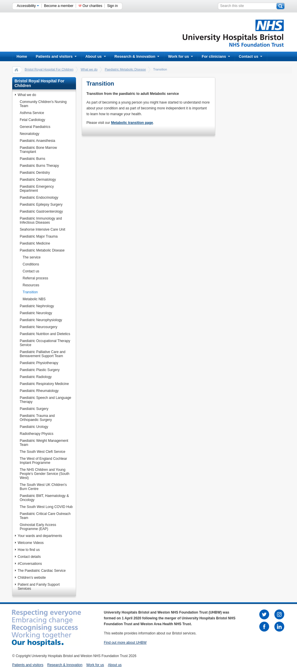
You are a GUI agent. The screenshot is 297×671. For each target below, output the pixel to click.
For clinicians (216, 56)
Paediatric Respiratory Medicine (44, 384)
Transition (30, 292)
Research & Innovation (137, 56)
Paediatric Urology (34, 427)
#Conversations (30, 564)
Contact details (29, 557)
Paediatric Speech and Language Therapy (45, 400)
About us (95, 56)
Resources (31, 285)
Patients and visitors (56, 56)
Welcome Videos (31, 543)
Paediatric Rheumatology (39, 391)
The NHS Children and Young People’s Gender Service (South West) (44, 474)
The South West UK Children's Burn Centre (43, 487)
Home (22, 56)
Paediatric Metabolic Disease (125, 69)
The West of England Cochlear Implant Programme (43, 461)
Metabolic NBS (34, 299)
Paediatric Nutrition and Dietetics (45, 334)
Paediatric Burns (32, 159)
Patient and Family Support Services (39, 587)
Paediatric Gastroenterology (41, 211)
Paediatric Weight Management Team (44, 443)
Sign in (112, 6)
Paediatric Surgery (34, 409)
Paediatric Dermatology (38, 180)
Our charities (92, 6)
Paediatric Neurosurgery (38, 327)
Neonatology (29, 134)
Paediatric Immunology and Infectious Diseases (41, 220)
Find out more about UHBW (125, 643)
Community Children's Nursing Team (43, 104)
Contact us (250, 56)
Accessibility (28, 6)
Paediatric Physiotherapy (39, 363)
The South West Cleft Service (42, 452)
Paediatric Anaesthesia (37, 141)
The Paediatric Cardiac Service (42, 571)
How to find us (29, 550)
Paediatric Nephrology (37, 306)
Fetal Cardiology (32, 120)
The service (32, 257)
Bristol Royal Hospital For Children (49, 69)
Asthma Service (32, 113)
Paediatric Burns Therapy (39, 166)
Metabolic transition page (132, 123)
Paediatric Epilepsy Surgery (41, 204)
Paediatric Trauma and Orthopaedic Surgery (37, 418)
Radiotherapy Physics (36, 434)
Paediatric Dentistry (35, 173)
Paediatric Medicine (35, 243)
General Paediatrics (35, 127)
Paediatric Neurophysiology (41, 320)
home (16, 69)
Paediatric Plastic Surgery (39, 370)
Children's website (32, 578)
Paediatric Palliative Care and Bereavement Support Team (42, 354)
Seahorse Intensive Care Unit (42, 229)
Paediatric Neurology (36, 313)
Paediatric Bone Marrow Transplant (38, 150)
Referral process (35, 278)
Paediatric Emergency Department (37, 189)
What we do (89, 69)
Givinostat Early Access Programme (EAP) (38, 527)
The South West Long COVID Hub (46, 507)
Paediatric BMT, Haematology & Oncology (44, 498)
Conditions (31, 264)
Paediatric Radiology (36, 377)
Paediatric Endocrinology (39, 198)
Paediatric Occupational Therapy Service (45, 343)
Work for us (180, 56)
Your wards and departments (40, 536)
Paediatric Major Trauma (39, 236)
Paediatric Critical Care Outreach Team (45, 516)
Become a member (58, 6)
